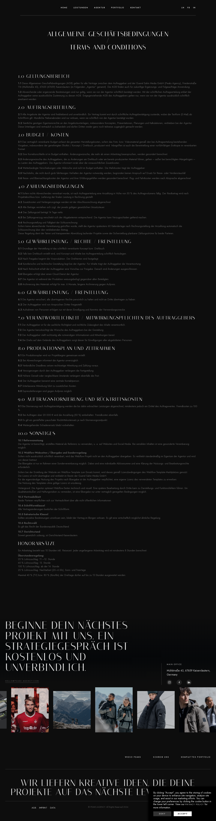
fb (188, 7)
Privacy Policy (194, 804)
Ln (183, 7)
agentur (99, 7)
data (52, 817)
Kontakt (135, 7)
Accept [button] (183, 813)
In (194, 7)
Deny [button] (162, 813)
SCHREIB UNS (161, 766)
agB (34, 817)
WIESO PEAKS (133, 766)
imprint (43, 817)
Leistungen (81, 7)
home (64, 7)
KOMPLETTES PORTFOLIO (196, 766)
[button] (117, 7)
